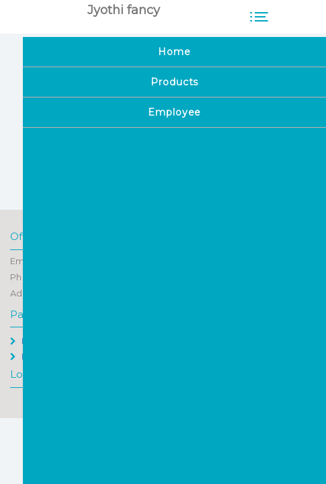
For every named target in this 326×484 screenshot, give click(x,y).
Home (29, 340)
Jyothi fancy (123, 10)
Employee (38, 356)
